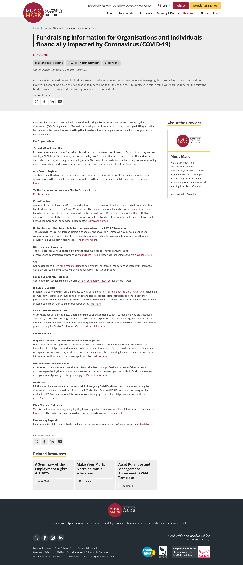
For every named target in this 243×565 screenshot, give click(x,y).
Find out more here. (87, 240)
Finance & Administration (83, 63)
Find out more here (50, 398)
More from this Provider (183, 194)
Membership (127, 13)
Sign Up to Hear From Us (79, 523)
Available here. (147, 424)
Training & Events (168, 13)
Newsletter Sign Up (205, 5)
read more (95, 303)
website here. (100, 356)
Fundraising (111, 63)
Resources (189, 13)
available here (144, 255)
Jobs (215, 13)
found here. (85, 255)
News (204, 13)
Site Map (60, 551)
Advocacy (146, 13)
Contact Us (58, 523)
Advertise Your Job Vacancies (164, 523)
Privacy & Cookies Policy (64, 548)
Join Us (181, 5)
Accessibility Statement (87, 548)
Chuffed (133, 213)
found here (39, 183)
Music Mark (40, 55)
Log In (166, 5)
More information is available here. (87, 326)
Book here (131, 164)
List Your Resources (136, 523)
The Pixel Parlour (102, 551)
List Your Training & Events (109, 523)
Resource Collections (48, 63)
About (111, 13)
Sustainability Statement (43, 551)
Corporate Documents (42, 548)
